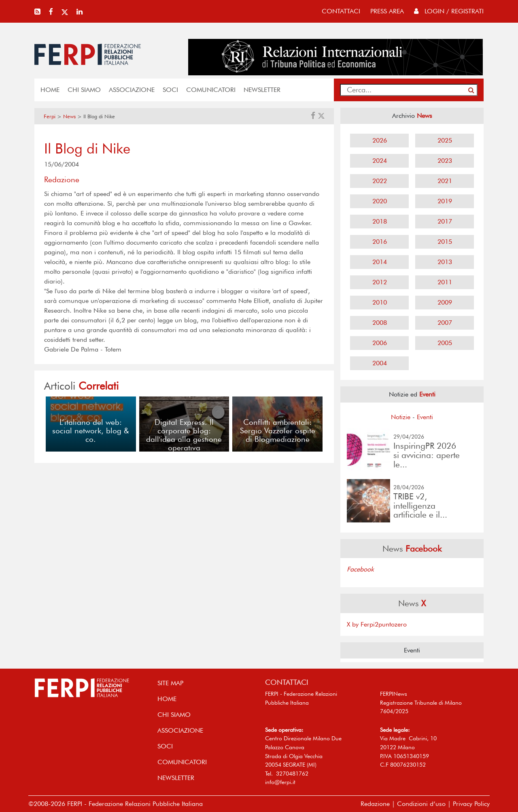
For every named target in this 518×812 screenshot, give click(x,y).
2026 (379, 140)
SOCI (170, 90)
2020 (379, 201)
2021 (444, 181)
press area (387, 11)
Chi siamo (84, 90)
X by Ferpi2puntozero (377, 624)
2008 (379, 322)
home (49, 90)
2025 (444, 140)
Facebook (360, 569)
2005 (444, 343)
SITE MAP (170, 683)
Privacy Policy (471, 804)
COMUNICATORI (211, 90)
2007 (444, 322)
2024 (379, 160)
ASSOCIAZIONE (132, 90)
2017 (444, 221)
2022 (379, 181)
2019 (444, 201)
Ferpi (49, 116)
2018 (379, 221)
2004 (379, 363)
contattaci (341, 11)
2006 (379, 343)
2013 (444, 262)
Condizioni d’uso (421, 804)
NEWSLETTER (262, 90)
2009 (444, 302)
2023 (444, 160)
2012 (379, 282)
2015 (444, 241)
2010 (379, 302)
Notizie (400, 417)
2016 (379, 241)
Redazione (375, 804)
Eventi (425, 417)
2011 (444, 282)
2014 (379, 262)
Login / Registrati (449, 11)
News (69, 116)
